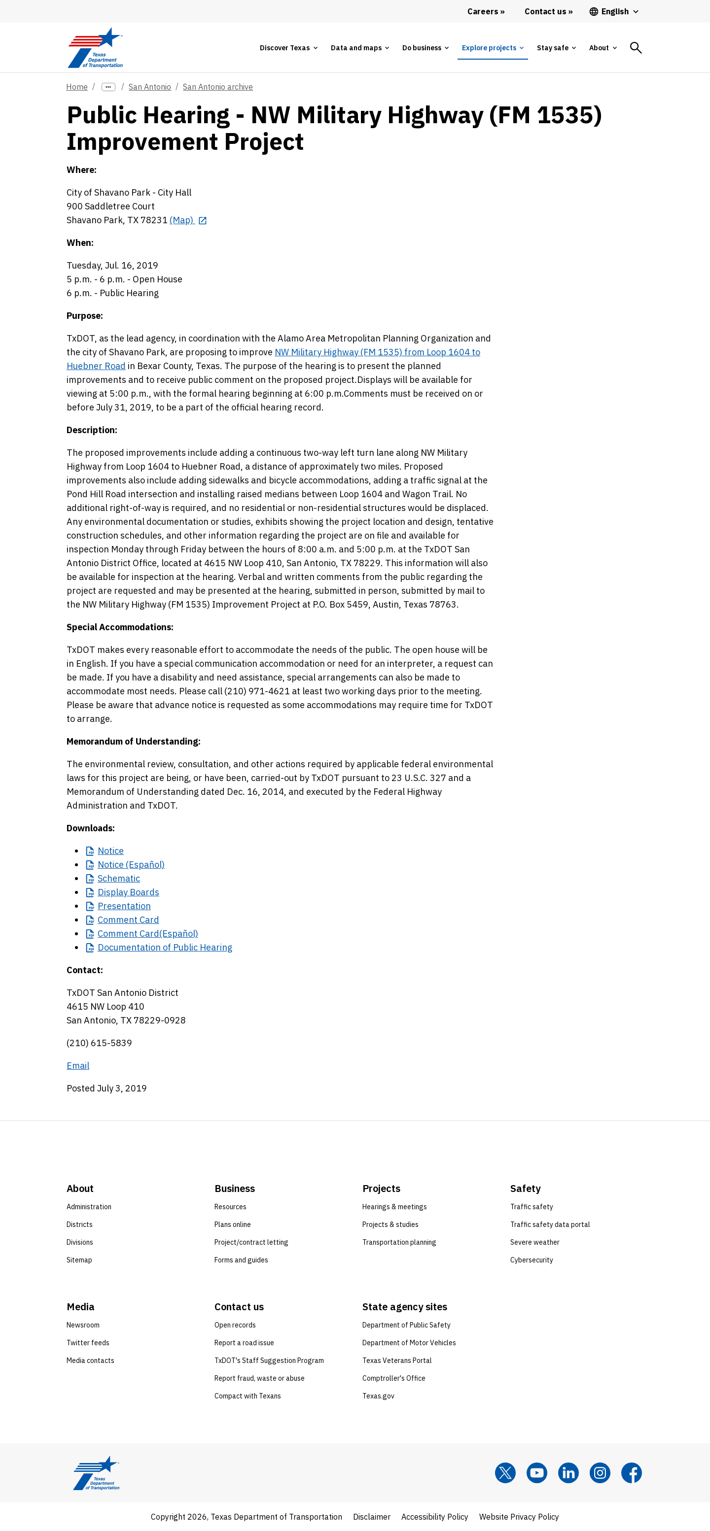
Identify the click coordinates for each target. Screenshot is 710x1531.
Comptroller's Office (394, 1378)
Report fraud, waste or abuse (259, 1378)
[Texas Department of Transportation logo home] (95, 47)
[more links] (108, 87)
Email (78, 1065)
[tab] (288, 48)
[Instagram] (600, 1473)
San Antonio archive (218, 87)
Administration (89, 1206)
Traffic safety (531, 1206)
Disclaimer (371, 1517)
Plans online (232, 1224)
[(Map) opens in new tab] (188, 220)
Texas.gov (378, 1396)
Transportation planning (399, 1242)
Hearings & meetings (394, 1206)
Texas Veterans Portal (397, 1360)
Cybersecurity (531, 1260)
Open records (235, 1325)
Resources (230, 1206)
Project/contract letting (251, 1242)
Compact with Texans (247, 1396)
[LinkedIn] (568, 1473)
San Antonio (150, 87)
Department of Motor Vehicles (409, 1342)
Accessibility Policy (434, 1517)
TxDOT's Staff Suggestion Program (269, 1360)
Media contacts (90, 1360)
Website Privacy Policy (519, 1517)
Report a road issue (244, 1342)
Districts (80, 1224)
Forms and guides (241, 1260)
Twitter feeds (88, 1342)
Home (77, 87)
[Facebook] (631, 1473)
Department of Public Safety (406, 1325)
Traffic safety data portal (550, 1224)
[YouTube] (537, 1473)
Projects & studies (390, 1224)
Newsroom (83, 1325)
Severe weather (535, 1242)
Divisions (80, 1242)
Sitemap (79, 1260)
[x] (505, 1473)
